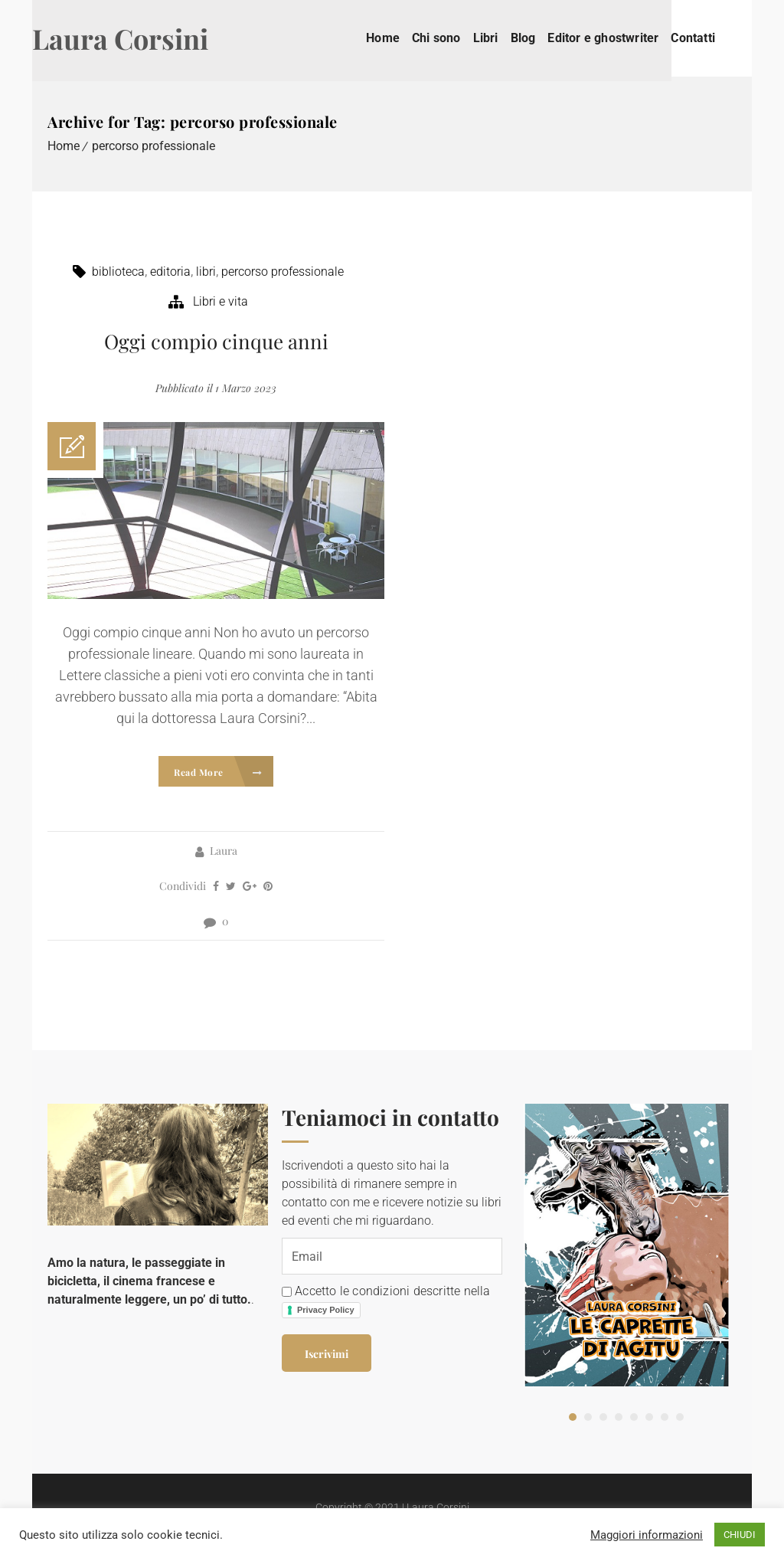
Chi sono (451, 38)
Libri (501, 38)
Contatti (708, 38)
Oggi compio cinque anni (216, 341)
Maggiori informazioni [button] (646, 1535)
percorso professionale (153, 146)
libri (206, 271)
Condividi (182, 886)
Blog (538, 38)
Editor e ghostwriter (618, 38)
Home (398, 38)
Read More (218, 772)
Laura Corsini (135, 38)
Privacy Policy (325, 1307)
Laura (223, 850)
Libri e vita (220, 301)
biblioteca (118, 271)
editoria (170, 271)
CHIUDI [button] (740, 1534)
